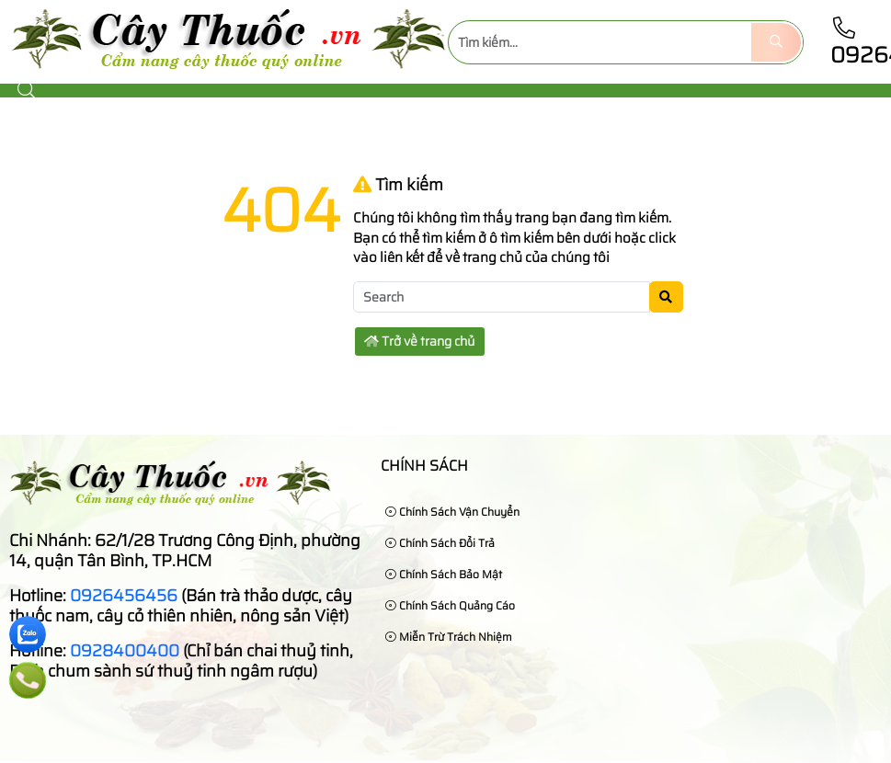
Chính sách (424, 465)
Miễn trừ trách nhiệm (448, 636)
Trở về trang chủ (419, 341)
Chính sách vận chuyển (452, 511)
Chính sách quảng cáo (450, 605)
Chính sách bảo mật (443, 574)
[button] (27, 90)
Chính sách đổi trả (440, 543)
